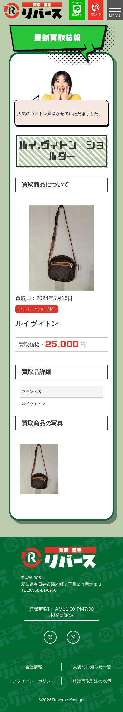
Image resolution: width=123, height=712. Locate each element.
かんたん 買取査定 (77, 8)
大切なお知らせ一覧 (92, 666)
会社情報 (33, 666)
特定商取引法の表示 (92, 681)
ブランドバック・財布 (37, 309)
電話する (96, 8)
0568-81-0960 (43, 590)
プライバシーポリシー (33, 681)
